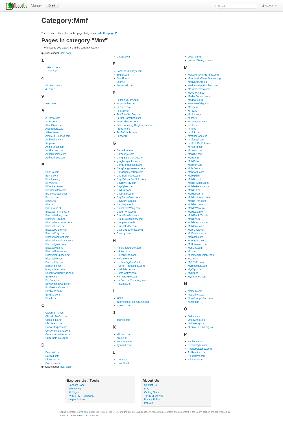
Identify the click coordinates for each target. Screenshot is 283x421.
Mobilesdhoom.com (199, 197)
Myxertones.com (197, 276)
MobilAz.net (194, 179)
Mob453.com (195, 154)
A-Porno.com (52, 117)
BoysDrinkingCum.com (58, 283)
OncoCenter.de (196, 319)
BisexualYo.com (54, 258)
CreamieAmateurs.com (58, 334)
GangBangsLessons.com (131, 168)
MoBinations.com (197, 233)
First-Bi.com (123, 110)
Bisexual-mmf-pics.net (57, 211)
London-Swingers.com (200, 60)
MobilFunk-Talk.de (198, 215)
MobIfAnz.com (196, 172)
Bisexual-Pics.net (55, 218)
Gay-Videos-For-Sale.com (131, 179)
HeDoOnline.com (126, 255)
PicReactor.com (197, 352)
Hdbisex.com (124, 251)
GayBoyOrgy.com (126, 182)
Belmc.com (51, 175)
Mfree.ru (192, 110)
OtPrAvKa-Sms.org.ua (200, 327)
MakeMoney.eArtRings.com (203, 74)
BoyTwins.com (53, 291)
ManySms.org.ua (197, 81)
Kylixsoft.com (124, 345)
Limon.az (122, 359)
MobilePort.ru (195, 193)
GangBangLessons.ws (129, 164)
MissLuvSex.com (197, 121)
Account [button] (269, 5)
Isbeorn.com (123, 305)
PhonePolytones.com (200, 348)
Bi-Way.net (51, 182)
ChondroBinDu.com (56, 316)
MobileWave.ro (196, 208)
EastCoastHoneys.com (129, 71)
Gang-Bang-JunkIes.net (130, 157)
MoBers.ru (194, 157)
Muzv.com (193, 258)
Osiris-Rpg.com (196, 323)
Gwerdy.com (124, 233)
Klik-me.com (123, 334)
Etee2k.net (123, 78)
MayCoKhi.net (196, 92)
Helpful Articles (76, 399)
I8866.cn (121, 298)
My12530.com (196, 262)
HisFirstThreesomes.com (131, 265)
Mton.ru (192, 251)
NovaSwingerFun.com (200, 298)
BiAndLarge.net (54, 186)
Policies (148, 403)
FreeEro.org (123, 128)
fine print (83, 415)
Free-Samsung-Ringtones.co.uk (134, 125)
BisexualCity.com (54, 233)
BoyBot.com (52, 276)
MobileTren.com (197, 200)
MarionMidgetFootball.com (203, 85)
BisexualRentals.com (57, 251)
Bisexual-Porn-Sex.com (58, 222)
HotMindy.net (124, 283)
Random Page (76, 384)
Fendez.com (123, 107)
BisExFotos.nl (53, 208)
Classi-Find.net (53, 319)
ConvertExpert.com (56, 327)
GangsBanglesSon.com (130, 172)
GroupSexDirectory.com (130, 218)
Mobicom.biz (195, 164)
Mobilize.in (194, 218)
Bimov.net (50, 200)
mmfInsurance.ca (197, 136)
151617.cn (51, 71)
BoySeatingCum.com (57, 287)
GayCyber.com (125, 186)
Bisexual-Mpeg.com (56, 215)
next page (66, 53)
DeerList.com (52, 352)
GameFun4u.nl (125, 150)
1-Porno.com (52, 67)
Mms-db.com (195, 150)
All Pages (73, 392)
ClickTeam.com (53, 323)
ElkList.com (123, 74)
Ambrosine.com (54, 139)
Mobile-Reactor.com (199, 186)
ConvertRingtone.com (57, 330)
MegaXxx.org (195, 99)
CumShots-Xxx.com (56, 337)
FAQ (146, 388)
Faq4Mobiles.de (126, 103)
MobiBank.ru (195, 161)
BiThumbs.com (53, 265)
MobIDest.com (196, 168)
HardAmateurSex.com (129, 247)
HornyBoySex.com (127, 276)
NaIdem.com (195, 291)
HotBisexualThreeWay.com (132, 280)
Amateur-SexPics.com (57, 136)
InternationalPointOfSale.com (133, 301)
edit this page (106, 33)
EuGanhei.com (125, 85)
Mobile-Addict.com (198, 182)
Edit (52, 5)
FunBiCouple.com (127, 132)
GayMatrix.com (125, 193)
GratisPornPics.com (128, 215)
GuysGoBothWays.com (130, 229)
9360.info (50, 103)
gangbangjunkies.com (129, 161)
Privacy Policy (152, 399)
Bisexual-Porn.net (55, 226)
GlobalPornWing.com (128, 208)
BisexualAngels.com (56, 229)
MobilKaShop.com (198, 222)
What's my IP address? (81, 395)
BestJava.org (52, 179)
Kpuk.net (122, 337)
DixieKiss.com (53, 363)
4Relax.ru (50, 89)
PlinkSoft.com (195, 359)
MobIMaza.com (196, 229)
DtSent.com (123, 56)
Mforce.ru (193, 107)
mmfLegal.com (196, 139)
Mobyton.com (195, 236)
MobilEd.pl (194, 190)
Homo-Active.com (126, 273)
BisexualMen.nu (54, 247)
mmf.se (192, 128)
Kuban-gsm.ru (124, 341)
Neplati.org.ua (196, 294)
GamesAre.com (125, 154)
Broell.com (51, 298)
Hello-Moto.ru (124, 258)
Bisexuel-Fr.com (54, 262)
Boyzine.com (52, 294)
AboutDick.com (53, 125)
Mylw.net (193, 273)
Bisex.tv (49, 204)
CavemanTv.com (54, 312)
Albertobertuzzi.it (54, 128)
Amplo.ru (50, 143)
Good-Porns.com (126, 211)
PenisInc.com (195, 341)
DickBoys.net (52, 359)
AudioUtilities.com (55, 157)
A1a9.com (51, 121)
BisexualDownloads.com (59, 240)
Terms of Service (153, 395)
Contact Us (150, 384)
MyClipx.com (195, 269)
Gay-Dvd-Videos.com (129, 175)
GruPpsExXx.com (126, 226)
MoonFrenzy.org (197, 240)
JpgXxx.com (123, 319)
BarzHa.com (52, 172)
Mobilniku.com (196, 226)
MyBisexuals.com (198, 265)
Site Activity (74, 388)
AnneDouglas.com (55, 154)
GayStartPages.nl (126, 200)
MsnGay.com (195, 247)
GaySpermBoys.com (128, 197)
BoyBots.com (52, 280)
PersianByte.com (197, 345)
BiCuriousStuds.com (56, 193)
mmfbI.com (194, 132)
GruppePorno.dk (126, 222)
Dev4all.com (52, 355)
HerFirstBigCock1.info (129, 262)
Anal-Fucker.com (54, 146)
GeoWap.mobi (125, 204)
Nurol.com (193, 301)
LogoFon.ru (194, 56)
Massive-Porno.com (199, 89)
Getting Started (152, 392)
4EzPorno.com (53, 85)
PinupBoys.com (196, 355)
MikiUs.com (194, 114)
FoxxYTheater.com (127, 121)
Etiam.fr (121, 81)
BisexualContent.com (57, 236)
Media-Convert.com (199, 96)
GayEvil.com (124, 190)
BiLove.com (51, 197)
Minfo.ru (192, 117)
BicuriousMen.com (55, 190)
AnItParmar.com (54, 150)
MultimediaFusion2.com (201, 255)
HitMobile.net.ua (126, 269)
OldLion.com (195, 316)
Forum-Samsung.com (129, 117)
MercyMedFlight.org (199, 103)
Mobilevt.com (195, 204)
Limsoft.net (123, 363)
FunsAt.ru (122, 136)
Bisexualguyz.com (55, 244)
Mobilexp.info (195, 211)
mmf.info (193, 125)
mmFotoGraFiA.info (199, 143)
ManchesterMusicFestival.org (204, 78)
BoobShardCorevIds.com (59, 273)
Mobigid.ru (194, 175)
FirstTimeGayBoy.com (129, 114)
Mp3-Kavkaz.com (197, 244)
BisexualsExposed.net (57, 255)
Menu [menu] (36, 6)
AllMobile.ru (51, 132)
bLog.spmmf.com (55, 269)
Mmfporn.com (195, 146)
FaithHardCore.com (128, 99)
